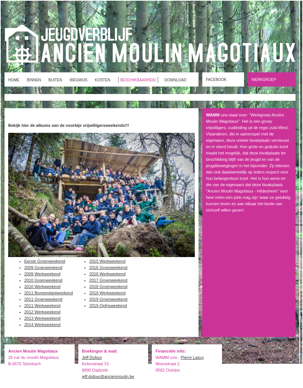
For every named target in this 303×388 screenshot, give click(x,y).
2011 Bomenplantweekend (48, 293)
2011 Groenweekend (43, 299)
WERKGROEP (264, 80)
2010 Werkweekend (42, 286)
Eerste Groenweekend (44, 261)
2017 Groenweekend (108, 280)
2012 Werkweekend (42, 312)
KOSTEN (102, 80)
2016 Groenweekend (108, 267)
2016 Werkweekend (107, 274)
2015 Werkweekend (107, 261)
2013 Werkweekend (42, 318)
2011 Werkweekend (42, 305)
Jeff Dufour (92, 357)
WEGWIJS (78, 80)
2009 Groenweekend (43, 267)
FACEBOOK (216, 80)
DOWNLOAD (176, 80)
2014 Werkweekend (42, 324)
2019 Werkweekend (107, 293)
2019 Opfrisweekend (108, 305)
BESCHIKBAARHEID (138, 80)
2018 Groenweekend (108, 286)
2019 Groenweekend (108, 299)
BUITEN (55, 80)
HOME (13, 80)
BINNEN (34, 80)
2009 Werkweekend (42, 274)
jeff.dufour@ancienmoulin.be (108, 376)
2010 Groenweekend (43, 280)
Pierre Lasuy (192, 357)
